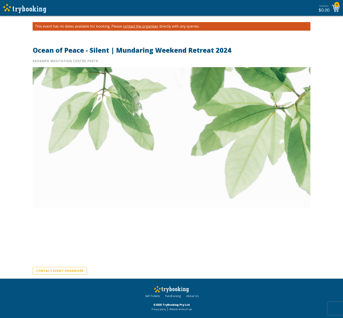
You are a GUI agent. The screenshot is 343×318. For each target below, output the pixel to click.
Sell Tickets (152, 296)
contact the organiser (140, 26)
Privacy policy (159, 309)
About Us (192, 296)
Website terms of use (180, 309)
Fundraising (173, 296)
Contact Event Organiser (60, 271)
